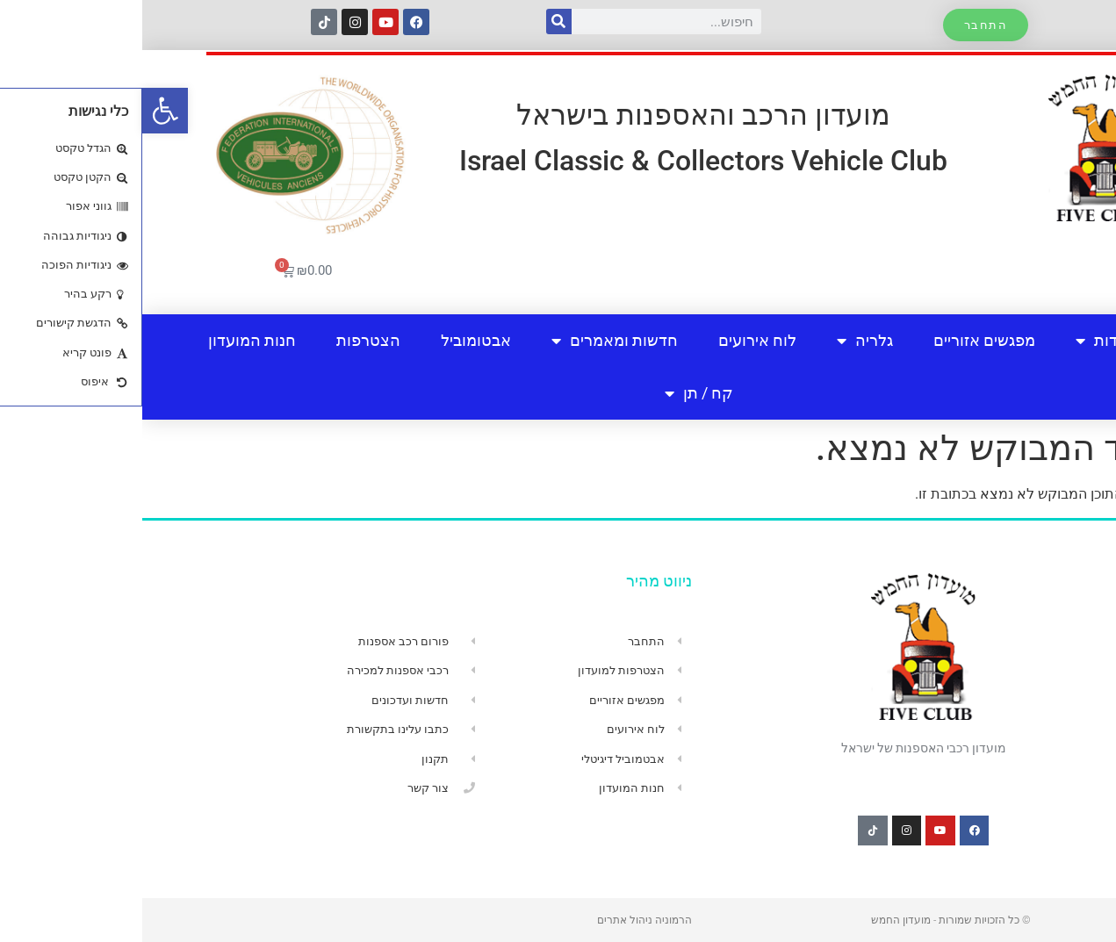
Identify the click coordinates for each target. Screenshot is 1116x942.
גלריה (723, 340)
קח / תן (556, 393)
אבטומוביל (334, 340)
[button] (23, 110)
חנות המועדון (110, 340)
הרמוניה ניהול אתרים (502, 920)
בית (1042, 340)
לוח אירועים (615, 340)
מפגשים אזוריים (842, 340)
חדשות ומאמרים (472, 340)
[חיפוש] (416, 21)
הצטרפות (226, 340)
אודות (961, 340)
